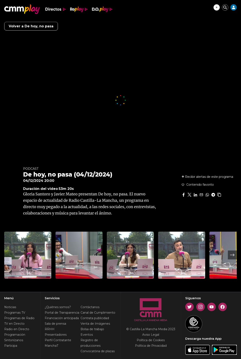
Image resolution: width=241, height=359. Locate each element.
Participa (10, 346)
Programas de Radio (19, 318)
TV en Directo (14, 324)
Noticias (10, 307)
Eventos (87, 335)
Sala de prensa (55, 324)
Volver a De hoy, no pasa (31, 26)
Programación (14, 335)
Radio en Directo (16, 329)
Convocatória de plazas (98, 351)
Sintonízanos (13, 340)
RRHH (49, 329)
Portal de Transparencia (62, 312)
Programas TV (14, 312)
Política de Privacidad (151, 346)
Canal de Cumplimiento (98, 312)
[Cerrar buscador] (225, 7)
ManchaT (51, 346)
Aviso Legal (150, 335)
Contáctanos (90, 307)
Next (232, 254)
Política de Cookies (151, 340)
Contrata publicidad (95, 318)
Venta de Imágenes (95, 324)
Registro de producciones (90, 343)
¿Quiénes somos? (58, 307)
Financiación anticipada (62, 318)
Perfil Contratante (58, 340)
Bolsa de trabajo (92, 329)
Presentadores (56, 335)
